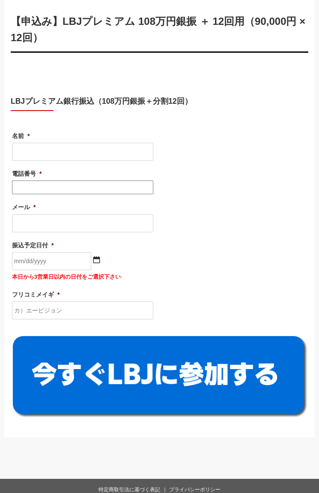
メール (24, 207)
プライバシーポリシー (195, 490)
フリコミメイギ (36, 294)
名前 (21, 135)
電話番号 (27, 173)
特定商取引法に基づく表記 (129, 490)
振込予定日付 (33, 245)
